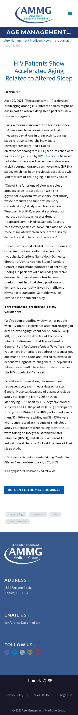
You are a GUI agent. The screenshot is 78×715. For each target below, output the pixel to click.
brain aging (16, 514)
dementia (38, 514)
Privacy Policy (14, 695)
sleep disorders (18, 521)
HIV (55, 514)
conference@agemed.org (22, 622)
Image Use (65, 695)
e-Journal (62, 40)
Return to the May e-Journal (34, 490)
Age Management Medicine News (27, 40)
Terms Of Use (41, 695)
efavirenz (57, 428)
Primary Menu (70, 13)
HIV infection (47, 156)
